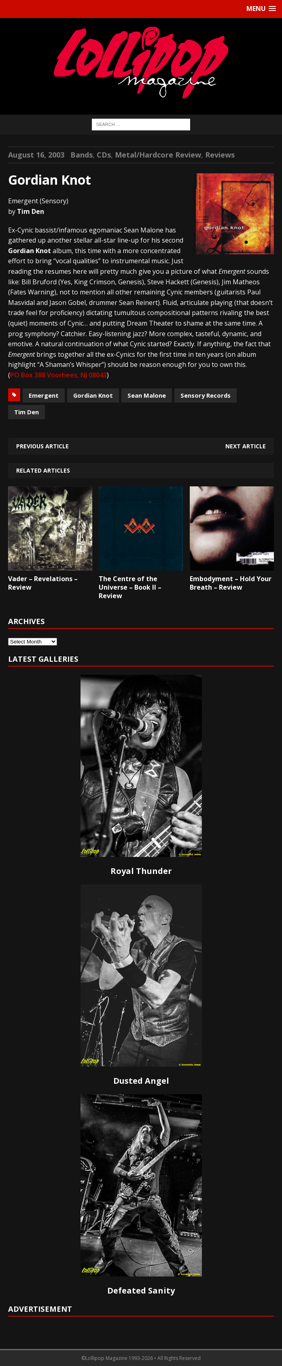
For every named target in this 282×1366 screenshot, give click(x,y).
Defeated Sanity (141, 1290)
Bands (81, 155)
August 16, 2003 (36, 155)
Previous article (42, 446)
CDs (104, 155)
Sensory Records (205, 395)
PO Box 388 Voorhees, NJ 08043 (58, 375)
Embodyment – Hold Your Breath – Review (230, 583)
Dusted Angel (141, 1080)
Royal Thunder (141, 870)
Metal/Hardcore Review (158, 155)
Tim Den (26, 412)
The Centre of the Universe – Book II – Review (130, 587)
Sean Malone (146, 395)
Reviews (220, 155)
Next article (245, 446)
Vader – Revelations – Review (43, 583)
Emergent (44, 395)
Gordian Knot (93, 395)
